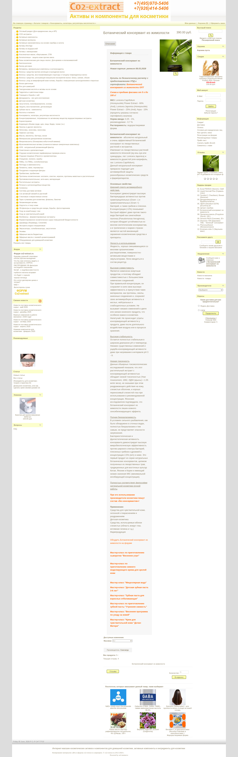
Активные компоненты (28, 37)
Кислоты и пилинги (27, 112)
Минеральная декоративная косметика (35, 139)
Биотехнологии (25, 63)
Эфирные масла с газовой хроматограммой (37, 237)
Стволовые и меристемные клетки (33, 197)
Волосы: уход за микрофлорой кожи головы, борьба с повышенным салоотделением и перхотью (59, 81)
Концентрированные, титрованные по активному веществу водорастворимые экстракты (55, 118)
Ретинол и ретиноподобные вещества (34, 185)
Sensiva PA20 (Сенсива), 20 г (212, 218)
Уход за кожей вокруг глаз (29, 211)
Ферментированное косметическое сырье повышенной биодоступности (48, 220)
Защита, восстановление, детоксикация (35, 107)
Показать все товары (22, 243)
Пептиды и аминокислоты (29, 165)
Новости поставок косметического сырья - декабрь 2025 (27, 311)
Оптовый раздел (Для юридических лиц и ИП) (38, 31)
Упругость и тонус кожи (28, 205)
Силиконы (23, 188)
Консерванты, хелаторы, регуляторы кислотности (72, 23)
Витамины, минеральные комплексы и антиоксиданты (41, 69)
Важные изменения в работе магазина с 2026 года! (25, 316)
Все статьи (17, 378)
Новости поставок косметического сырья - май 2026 (27, 306)
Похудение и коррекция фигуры (32, 170)
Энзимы (22, 231)
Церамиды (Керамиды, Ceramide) (33, 223)
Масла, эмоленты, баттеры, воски (33, 136)
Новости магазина (204, 276)
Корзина (201, 46)
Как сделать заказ (204, 133)
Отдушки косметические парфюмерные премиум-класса (42, 153)
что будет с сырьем (22, 275)
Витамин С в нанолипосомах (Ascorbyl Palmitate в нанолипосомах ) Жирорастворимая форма (177, 732)
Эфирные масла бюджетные (31, 234)
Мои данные (190, 23)
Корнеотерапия (25, 121)
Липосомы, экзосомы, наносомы (32, 130)
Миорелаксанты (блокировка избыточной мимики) (39, 141)
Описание (110, 44)
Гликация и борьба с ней (29, 95)
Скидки (201, 57)
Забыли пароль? (211, 113)
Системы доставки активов (30, 191)
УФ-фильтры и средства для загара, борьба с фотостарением (44, 208)
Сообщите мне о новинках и (213, 262)
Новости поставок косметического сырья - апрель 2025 (27, 325)
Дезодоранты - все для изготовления (34, 98)
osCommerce (123, 755)
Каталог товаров (41, 23)
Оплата (200, 127)
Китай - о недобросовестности (26, 270)
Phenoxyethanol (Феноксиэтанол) (207, 226)
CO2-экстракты (25, 34)
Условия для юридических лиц (209, 130)
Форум (17, 249)
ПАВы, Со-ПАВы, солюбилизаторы (33, 162)
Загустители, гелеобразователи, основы (35, 104)
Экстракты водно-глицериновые (32, 226)
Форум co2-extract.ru (24, 253)
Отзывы (201, 152)
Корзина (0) (203, 23)
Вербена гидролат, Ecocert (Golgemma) (148, 730)
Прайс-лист (202, 140)
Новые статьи (19, 375)
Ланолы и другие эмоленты (30, 127)
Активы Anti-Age (25, 46)
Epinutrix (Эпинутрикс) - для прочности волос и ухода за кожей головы (177, 708)
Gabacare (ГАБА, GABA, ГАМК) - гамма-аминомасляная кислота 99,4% (148, 708)
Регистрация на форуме (207, 135)
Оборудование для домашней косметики (36, 240)
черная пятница (20, 278)
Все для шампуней (27, 86)
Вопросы (18, 425)
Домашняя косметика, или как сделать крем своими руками (25, 387)
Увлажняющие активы (28, 202)
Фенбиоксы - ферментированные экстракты (37, 217)
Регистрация (211, 111)
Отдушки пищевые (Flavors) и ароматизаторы (38, 156)
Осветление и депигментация (31, 150)
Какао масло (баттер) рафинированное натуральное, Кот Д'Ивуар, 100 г (118, 731)
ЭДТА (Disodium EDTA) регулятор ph (209, 205)
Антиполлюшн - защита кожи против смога (36, 57)
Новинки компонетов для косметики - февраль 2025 (24, 330)
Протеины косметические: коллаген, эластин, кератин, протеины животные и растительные (56, 176)
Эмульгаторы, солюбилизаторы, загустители (37, 228)
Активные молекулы (27, 40)
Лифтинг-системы (26, 133)
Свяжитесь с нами (204, 145)
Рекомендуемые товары (207, 138)
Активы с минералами (28, 52)
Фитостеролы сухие (22, 287)
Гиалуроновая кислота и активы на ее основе (37, 89)
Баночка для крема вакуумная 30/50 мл (27, 416)
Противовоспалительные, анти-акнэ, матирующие (39, 179)
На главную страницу (22, 23)
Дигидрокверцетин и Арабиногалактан (208, 200)
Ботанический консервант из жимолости (148, 664)
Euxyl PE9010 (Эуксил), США (212, 189)
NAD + (16, 285)
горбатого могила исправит (25, 272)
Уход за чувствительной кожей (31, 214)
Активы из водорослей (28, 49)
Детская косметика (27, 101)
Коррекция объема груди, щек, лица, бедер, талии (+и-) (42, 124)
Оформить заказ (218, 23)
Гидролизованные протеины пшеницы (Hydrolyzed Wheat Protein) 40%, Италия (210, 78)
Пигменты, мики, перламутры (31, 168)
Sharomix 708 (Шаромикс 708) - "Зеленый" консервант (212, 222)
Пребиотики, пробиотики (29, 173)
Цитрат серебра (206, 208)
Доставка (201, 125)
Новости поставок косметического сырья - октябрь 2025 (27, 321)
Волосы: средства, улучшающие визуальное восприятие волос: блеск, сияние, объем (54, 78)
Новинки (17, 395)
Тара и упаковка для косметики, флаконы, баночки (40, 199)
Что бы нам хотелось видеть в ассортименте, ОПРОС (26, 262)
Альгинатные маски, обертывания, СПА (35, 54)
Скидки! (200, 122)
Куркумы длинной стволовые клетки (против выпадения (26, 257)
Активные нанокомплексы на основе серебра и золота (41, 43)
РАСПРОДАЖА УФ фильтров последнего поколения (26, 266)
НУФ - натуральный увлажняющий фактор (36, 147)
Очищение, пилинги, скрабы (30, 159)
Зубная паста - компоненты (30, 110)
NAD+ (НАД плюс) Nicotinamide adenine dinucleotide (118, 707)
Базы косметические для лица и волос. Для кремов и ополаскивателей (48, 60)
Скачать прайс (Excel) (206, 143)
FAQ (15, 429)
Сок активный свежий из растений (33, 194)
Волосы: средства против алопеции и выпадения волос (42, 72)
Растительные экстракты (29, 182)
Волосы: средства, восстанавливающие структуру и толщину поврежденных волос (53, 75)
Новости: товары (204, 278)
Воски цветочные (26, 83)
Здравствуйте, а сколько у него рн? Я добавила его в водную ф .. (210, 174)
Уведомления (203, 254)
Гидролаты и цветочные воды (31, 92)
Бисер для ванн (25, 66)
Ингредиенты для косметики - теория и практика (25, 382)
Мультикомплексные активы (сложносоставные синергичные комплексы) (49, 144)
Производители (204, 286)
